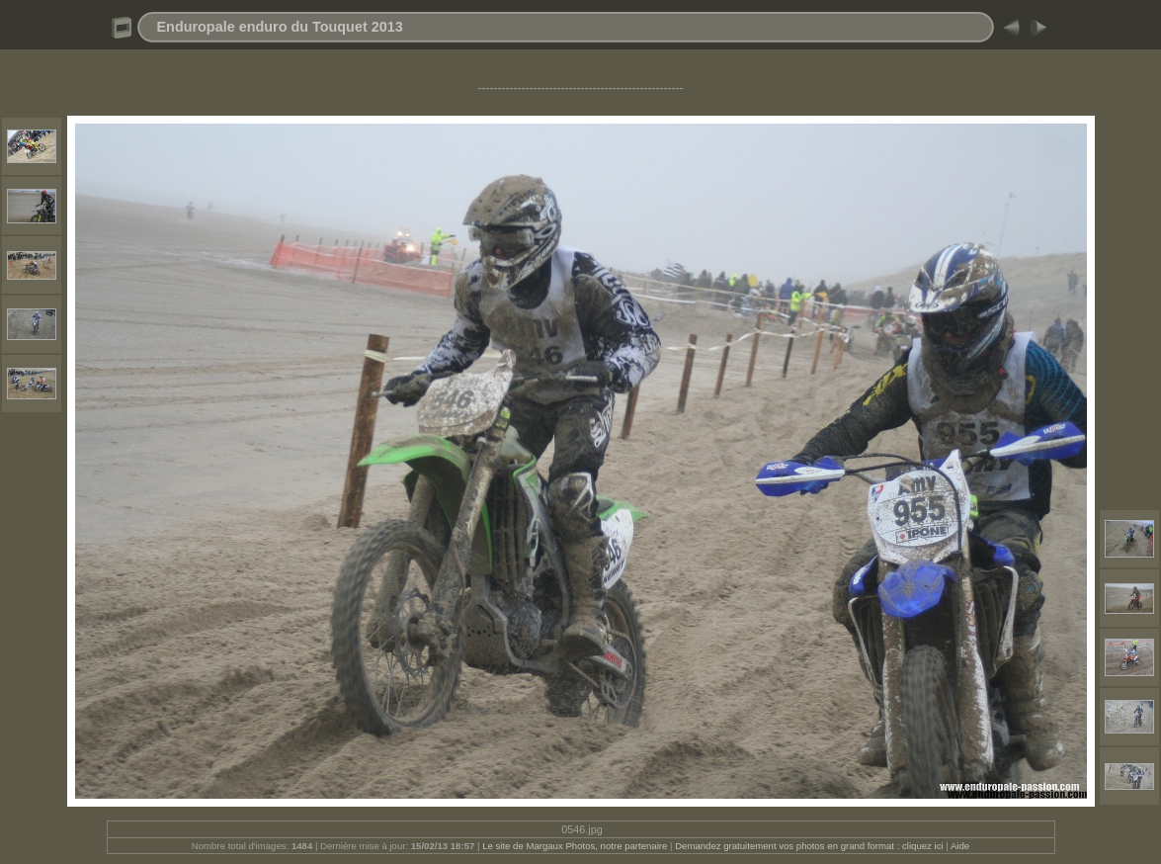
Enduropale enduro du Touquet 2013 (280, 27)
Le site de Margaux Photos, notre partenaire (576, 845)
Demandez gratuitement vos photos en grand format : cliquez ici (810, 845)
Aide (960, 845)
